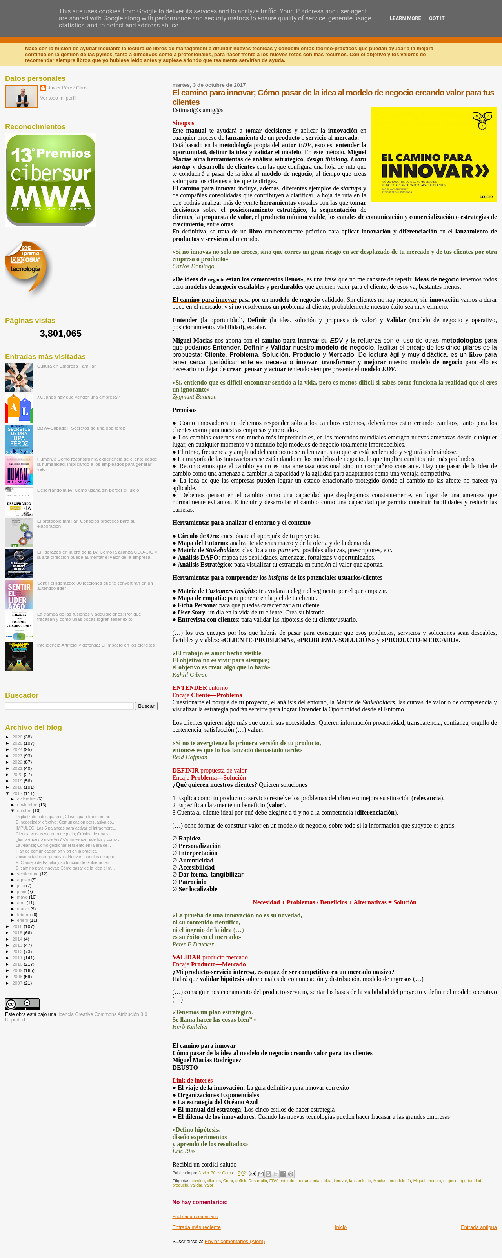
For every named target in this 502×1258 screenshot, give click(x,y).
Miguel (419, 1181)
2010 (18, 963)
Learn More (405, 18)
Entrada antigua (479, 1227)
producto (180, 1185)
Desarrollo (258, 1181)
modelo (434, 1181)
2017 (18, 793)
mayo (23, 897)
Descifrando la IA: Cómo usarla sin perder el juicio (88, 489)
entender (287, 1181)
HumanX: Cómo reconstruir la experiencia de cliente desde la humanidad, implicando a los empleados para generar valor (97, 464)
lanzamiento (360, 1181)
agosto (24, 879)
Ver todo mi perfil (58, 98)
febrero (24, 914)
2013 (18, 945)
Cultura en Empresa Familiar (66, 365)
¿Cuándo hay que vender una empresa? (78, 396)
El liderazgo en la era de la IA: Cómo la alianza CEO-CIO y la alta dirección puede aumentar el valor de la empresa (97, 554)
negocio (450, 1181)
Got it (437, 18)
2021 (18, 768)
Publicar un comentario (195, 1216)
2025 (18, 743)
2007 (18, 982)
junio (22, 891)
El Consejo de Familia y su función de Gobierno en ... (65, 862)
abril (22, 903)
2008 (18, 976)
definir (240, 1181)
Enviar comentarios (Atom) (235, 1241)
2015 (18, 932)
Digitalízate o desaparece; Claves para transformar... (64, 816)
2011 (18, 957)
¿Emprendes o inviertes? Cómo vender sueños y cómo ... (69, 839)
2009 (18, 970)
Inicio (341, 1227)
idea (328, 1181)
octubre (25, 810)
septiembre (28, 873)
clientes (214, 1181)
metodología (400, 1181)
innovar (340, 1181)
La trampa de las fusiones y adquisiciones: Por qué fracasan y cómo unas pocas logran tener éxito (89, 616)
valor (208, 1185)
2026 (18, 736)
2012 (18, 951)
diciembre (27, 799)
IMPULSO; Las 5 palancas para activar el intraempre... (66, 828)
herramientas (310, 1181)
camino (198, 1181)
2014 (18, 938)
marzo (24, 908)
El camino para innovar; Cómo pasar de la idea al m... (65, 868)
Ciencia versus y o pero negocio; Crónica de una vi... (64, 833)
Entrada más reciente (196, 1227)
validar (196, 1185)
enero (23, 920)
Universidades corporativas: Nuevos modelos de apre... (67, 856)
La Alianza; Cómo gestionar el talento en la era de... (63, 845)
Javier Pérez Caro (67, 88)
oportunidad (470, 1181)
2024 (18, 749)
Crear (228, 1181)
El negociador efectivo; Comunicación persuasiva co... (65, 822)
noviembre (28, 804)
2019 (18, 780)
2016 (18, 926)
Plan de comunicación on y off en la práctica (56, 851)
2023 (18, 755)
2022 (18, 761)
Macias (379, 1181)
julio (21, 885)
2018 (18, 786)
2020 (18, 774)
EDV (273, 1181)
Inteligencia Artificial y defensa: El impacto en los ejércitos (96, 644)
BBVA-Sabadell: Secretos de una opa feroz (81, 427)
